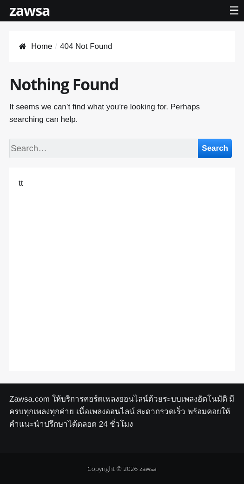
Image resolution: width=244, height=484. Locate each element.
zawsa (29, 10)
